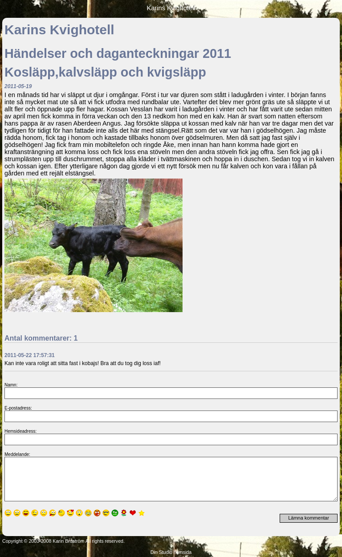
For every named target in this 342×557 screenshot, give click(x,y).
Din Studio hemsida (171, 552)
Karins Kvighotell (171, 8)
